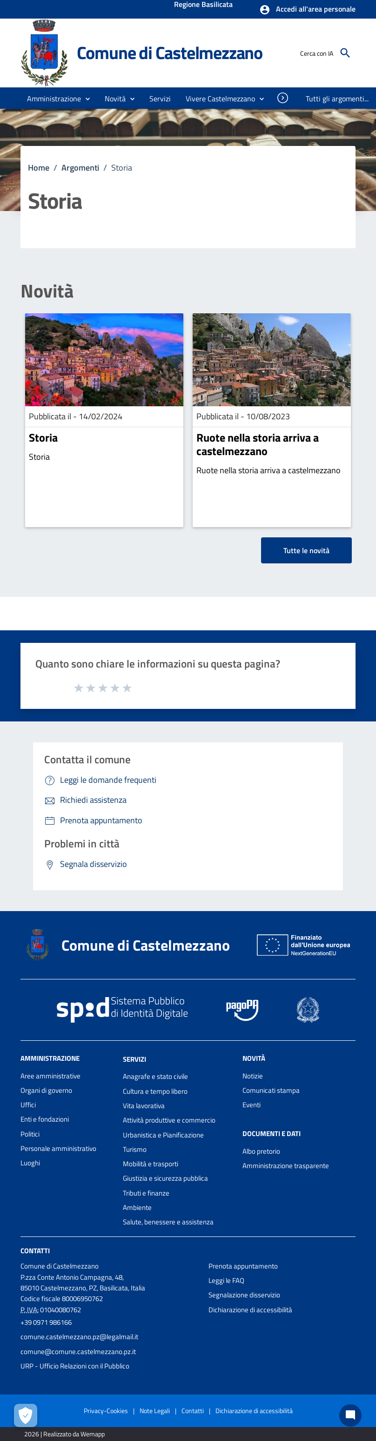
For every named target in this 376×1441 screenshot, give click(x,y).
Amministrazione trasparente (285, 1165)
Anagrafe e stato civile (155, 1076)
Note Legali (155, 1410)
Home (38, 167)
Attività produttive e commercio (169, 1120)
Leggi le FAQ (226, 1280)
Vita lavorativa (144, 1105)
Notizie (252, 1076)
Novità (47, 291)
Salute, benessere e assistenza (168, 1221)
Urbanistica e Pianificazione (163, 1135)
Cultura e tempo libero (155, 1091)
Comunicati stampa (271, 1090)
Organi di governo (46, 1090)
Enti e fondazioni (44, 1119)
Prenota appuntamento (243, 1266)
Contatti (35, 1250)
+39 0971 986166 (46, 1322)
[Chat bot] (350, 1415)
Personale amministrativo (58, 1148)
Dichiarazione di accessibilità (250, 1309)
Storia (43, 437)
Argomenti (80, 167)
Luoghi (30, 1162)
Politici (30, 1134)
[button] (307, 9)
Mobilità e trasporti (150, 1163)
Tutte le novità (306, 550)
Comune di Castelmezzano (169, 52)
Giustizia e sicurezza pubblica (165, 1178)
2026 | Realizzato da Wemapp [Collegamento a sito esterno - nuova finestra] (64, 1434)
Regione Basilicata (203, 5)
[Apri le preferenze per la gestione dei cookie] (25, 1415)
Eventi (251, 1104)
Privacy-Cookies (106, 1410)
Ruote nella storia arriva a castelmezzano (257, 444)
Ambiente (137, 1207)
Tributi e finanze (146, 1193)
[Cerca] (345, 53)
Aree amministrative (50, 1076)
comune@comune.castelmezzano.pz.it (78, 1351)
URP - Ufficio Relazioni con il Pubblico (74, 1366)
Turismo (135, 1149)
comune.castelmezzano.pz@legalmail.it (79, 1336)
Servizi (134, 1058)
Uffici (28, 1104)
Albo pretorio (261, 1151)
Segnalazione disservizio (244, 1294)
